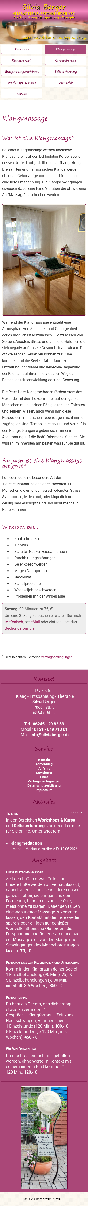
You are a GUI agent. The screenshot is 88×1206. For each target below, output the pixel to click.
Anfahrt (44, 768)
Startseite (22, 49)
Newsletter (44, 772)
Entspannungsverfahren (22, 71)
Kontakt (44, 759)
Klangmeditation (26, 843)
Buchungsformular (20, 628)
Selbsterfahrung (66, 71)
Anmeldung (44, 764)
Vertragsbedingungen (57, 657)
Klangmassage (65, 49)
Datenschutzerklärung (44, 785)
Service (22, 93)
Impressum (44, 790)
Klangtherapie (22, 60)
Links (44, 777)
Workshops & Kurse (22, 82)
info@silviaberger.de (50, 734)
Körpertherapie (66, 60)
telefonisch (14, 621)
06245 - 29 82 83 (48, 724)
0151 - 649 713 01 (51, 729)
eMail (35, 621)
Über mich (65, 82)
